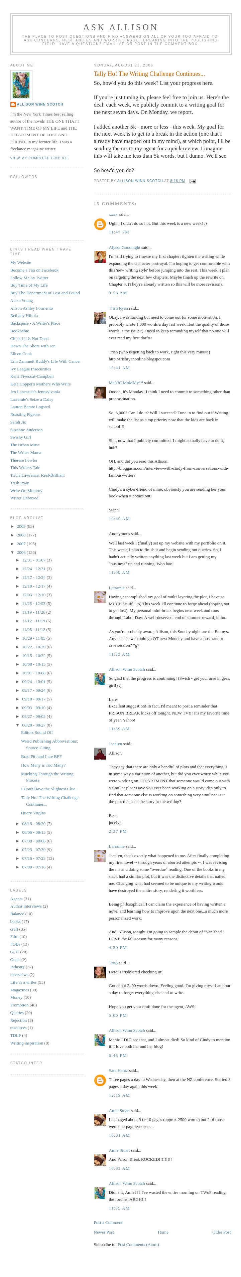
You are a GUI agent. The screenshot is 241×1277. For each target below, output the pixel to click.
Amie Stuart (119, 1110)
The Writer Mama (25, 452)
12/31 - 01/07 (34, 560)
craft (14, 929)
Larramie (117, 587)
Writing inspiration (26, 1043)
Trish (113, 962)
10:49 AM (119, 518)
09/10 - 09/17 (34, 698)
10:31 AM (119, 1135)
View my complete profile (39, 158)
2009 (22, 526)
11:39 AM (119, 728)
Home (163, 1232)
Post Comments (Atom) (138, 1244)
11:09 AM (119, 572)
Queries (17, 1012)
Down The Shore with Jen (33, 345)
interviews (19, 974)
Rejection (18, 1020)
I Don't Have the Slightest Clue (48, 788)
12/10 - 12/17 (34, 586)
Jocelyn (115, 743)
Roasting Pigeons (25, 414)
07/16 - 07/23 (34, 858)
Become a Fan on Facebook (34, 270)
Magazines (19, 989)
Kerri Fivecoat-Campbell (32, 376)
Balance (17, 913)
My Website (20, 262)
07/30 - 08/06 (34, 840)
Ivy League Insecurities (30, 368)
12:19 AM (119, 1095)
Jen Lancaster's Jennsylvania (35, 391)
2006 (22, 552)
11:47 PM (119, 231)
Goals (15, 959)
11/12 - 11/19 (34, 620)
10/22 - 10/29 (34, 646)
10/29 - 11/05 (34, 638)
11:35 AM (119, 1208)
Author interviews (26, 906)
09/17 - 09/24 (34, 690)
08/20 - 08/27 (34, 725)
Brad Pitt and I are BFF (41, 756)
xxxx (113, 214)
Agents (16, 898)
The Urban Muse (25, 444)
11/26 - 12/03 (34, 603)
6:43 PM (118, 1055)
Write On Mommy (26, 490)
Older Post (221, 1232)
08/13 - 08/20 (34, 823)
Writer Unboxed (24, 497)
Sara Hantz (118, 1070)
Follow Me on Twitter (29, 277)
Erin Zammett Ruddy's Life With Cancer (45, 361)
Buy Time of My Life (29, 285)
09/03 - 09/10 (34, 707)
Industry (17, 966)
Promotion (19, 1004)
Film (14, 936)
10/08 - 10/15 (34, 664)
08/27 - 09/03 (34, 716)
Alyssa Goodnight (124, 247)
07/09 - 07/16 (34, 866)
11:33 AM (119, 654)
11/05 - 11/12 (34, 629)
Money (16, 997)
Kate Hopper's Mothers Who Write (40, 383)
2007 (22, 543)
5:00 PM (118, 1015)
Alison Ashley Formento (31, 308)
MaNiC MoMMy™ (126, 382)
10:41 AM (119, 367)
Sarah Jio (18, 422)
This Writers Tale (25, 467)
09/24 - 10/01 (34, 681)
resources (18, 1027)
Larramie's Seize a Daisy (31, 399)
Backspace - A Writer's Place (35, 323)
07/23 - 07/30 (34, 849)
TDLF (15, 1035)
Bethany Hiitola (24, 315)
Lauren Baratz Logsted (30, 406)
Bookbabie (19, 330)
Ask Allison (121, 27)
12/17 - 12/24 (34, 577)
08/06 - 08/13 (34, 832)
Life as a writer (23, 982)
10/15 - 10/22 (34, 655)
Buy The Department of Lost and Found (45, 292)
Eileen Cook (21, 353)
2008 (22, 534)
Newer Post (104, 1232)
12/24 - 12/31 (34, 568)
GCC (14, 951)
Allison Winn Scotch (127, 669)
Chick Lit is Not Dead (29, 338)
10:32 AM (119, 1168)
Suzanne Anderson (26, 429)
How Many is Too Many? (43, 765)
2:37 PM (118, 831)
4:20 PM (118, 947)
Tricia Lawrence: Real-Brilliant (37, 475)
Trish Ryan (118, 308)
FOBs (15, 944)
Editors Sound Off (37, 732)
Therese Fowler (23, 460)
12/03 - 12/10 (34, 594)
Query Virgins (33, 812)
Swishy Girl (20, 437)
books (15, 921)
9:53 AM (118, 292)
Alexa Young (21, 300)
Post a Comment (108, 1222)
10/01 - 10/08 (34, 672)
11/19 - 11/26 (34, 612)
